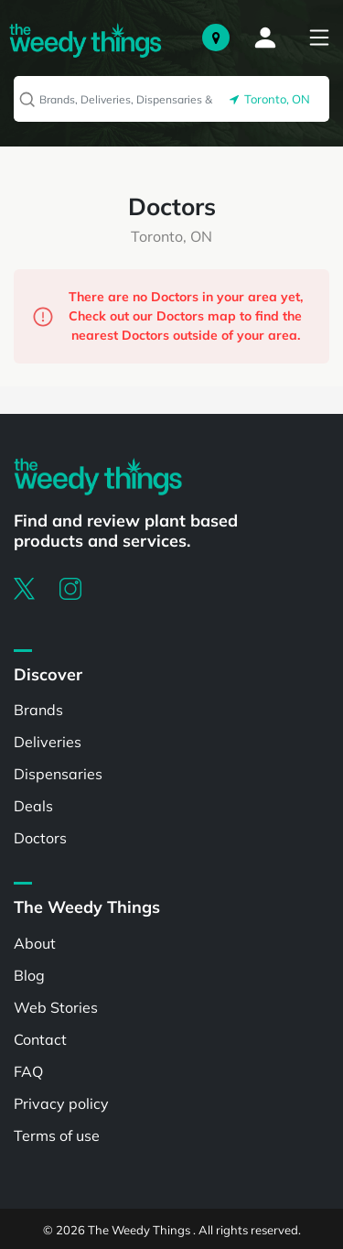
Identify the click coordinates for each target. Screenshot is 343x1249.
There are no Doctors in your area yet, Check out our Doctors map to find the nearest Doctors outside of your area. (167, 315)
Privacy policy (61, 1103)
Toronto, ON (270, 99)
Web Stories (56, 1007)
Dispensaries (58, 774)
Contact (40, 1039)
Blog (29, 975)
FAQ (28, 1071)
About (35, 943)
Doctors (40, 838)
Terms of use (57, 1135)
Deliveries (47, 742)
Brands (38, 710)
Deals (33, 806)
